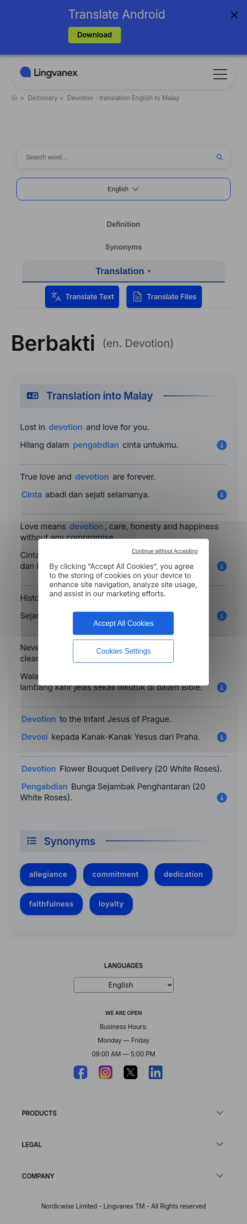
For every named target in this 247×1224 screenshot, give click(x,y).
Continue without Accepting (165, 551)
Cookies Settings (123, 651)
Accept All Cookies (123, 623)
